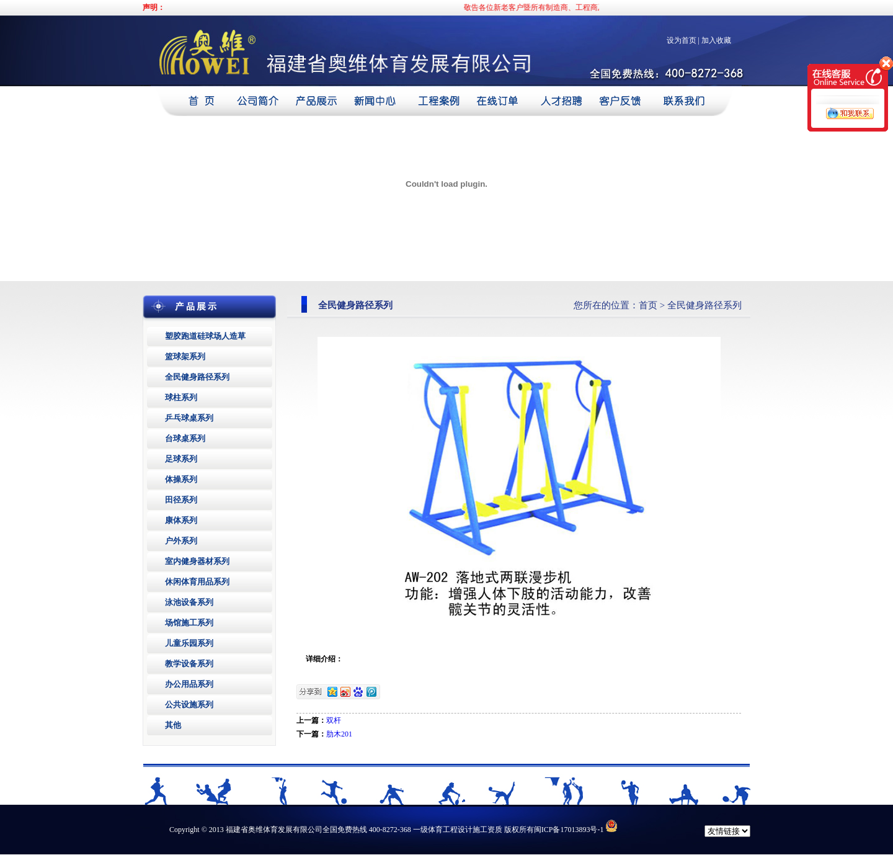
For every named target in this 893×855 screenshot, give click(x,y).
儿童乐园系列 (189, 643)
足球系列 (181, 458)
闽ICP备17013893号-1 (569, 829)
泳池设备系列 (189, 602)
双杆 (333, 720)
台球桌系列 (185, 438)
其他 (173, 725)
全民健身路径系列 (197, 377)
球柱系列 (181, 397)
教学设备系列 (189, 663)
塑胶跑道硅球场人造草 (205, 336)
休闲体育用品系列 (197, 581)
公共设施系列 (189, 704)
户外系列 (181, 540)
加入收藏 (716, 40)
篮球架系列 (185, 356)
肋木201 (339, 734)
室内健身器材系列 (197, 561)
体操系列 (181, 479)
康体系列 (181, 520)
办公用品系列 (189, 684)
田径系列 (181, 499)
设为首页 (681, 40)
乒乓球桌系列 (189, 418)
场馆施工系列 (189, 622)
